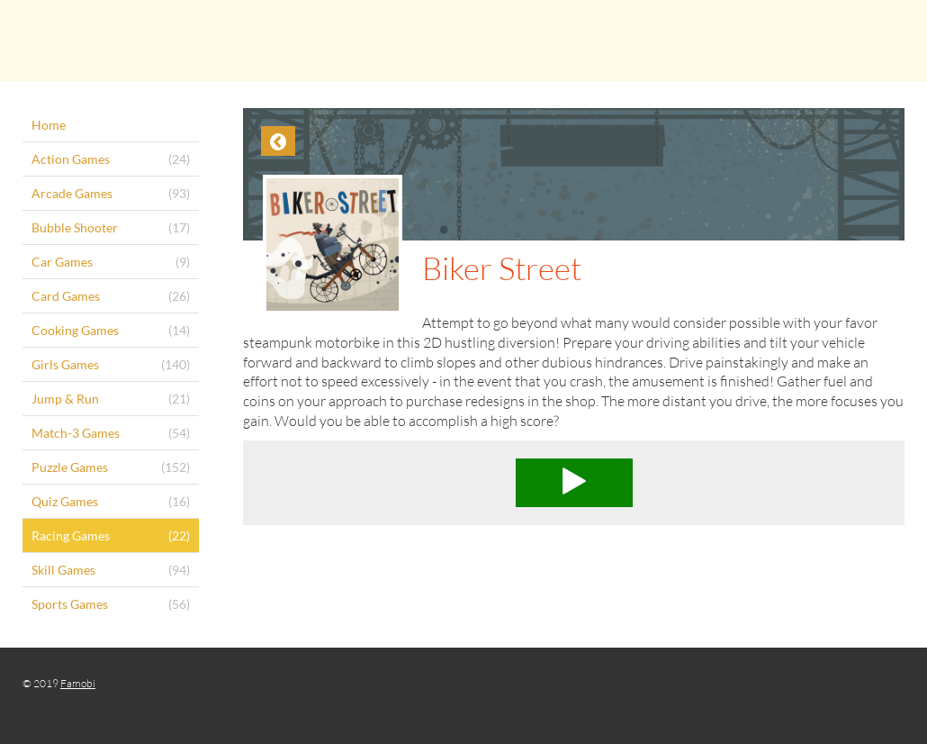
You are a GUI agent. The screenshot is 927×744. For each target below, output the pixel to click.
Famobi (77, 683)
